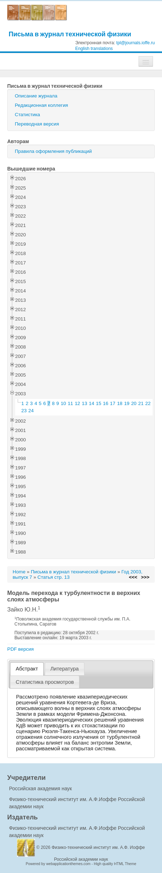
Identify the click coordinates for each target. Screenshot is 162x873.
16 (105, 403)
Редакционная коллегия (41, 105)
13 (84, 403)
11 (70, 403)
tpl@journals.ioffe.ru (135, 42)
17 (112, 403)
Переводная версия (37, 124)
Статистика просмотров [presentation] (45, 682)
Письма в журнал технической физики (70, 34)
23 (24, 410)
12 (77, 403)
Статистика (27, 114)
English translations (94, 48)
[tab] (27, 669)
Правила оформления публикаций (53, 151)
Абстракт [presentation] (27, 669)
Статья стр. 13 (54, 577)
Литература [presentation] (64, 669)
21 (141, 403)
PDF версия (20, 649)
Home (19, 571)
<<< (133, 577)
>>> (145, 577)
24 (31, 410)
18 (119, 403)
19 (127, 403)
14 (91, 403)
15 (98, 403)
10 (63, 403)
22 (148, 403)
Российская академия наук (40, 788)
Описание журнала (36, 96)
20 (133, 403)
